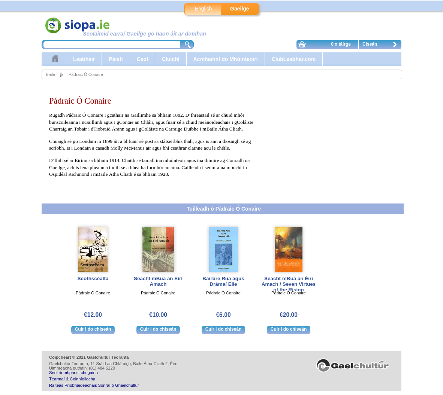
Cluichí (171, 59)
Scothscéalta (93, 278)
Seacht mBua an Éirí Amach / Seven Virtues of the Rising (289, 284)
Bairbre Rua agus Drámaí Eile (223, 281)
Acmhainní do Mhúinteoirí (225, 59)
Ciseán (381, 45)
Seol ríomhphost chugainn (73, 372)
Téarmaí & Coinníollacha (72, 379)
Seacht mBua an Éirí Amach (158, 281)
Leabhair (84, 59)
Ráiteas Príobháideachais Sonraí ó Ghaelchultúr (94, 385)
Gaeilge (239, 9)
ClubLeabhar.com (294, 59)
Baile (50, 74)
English (203, 9)
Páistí (116, 59)
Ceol (142, 59)
